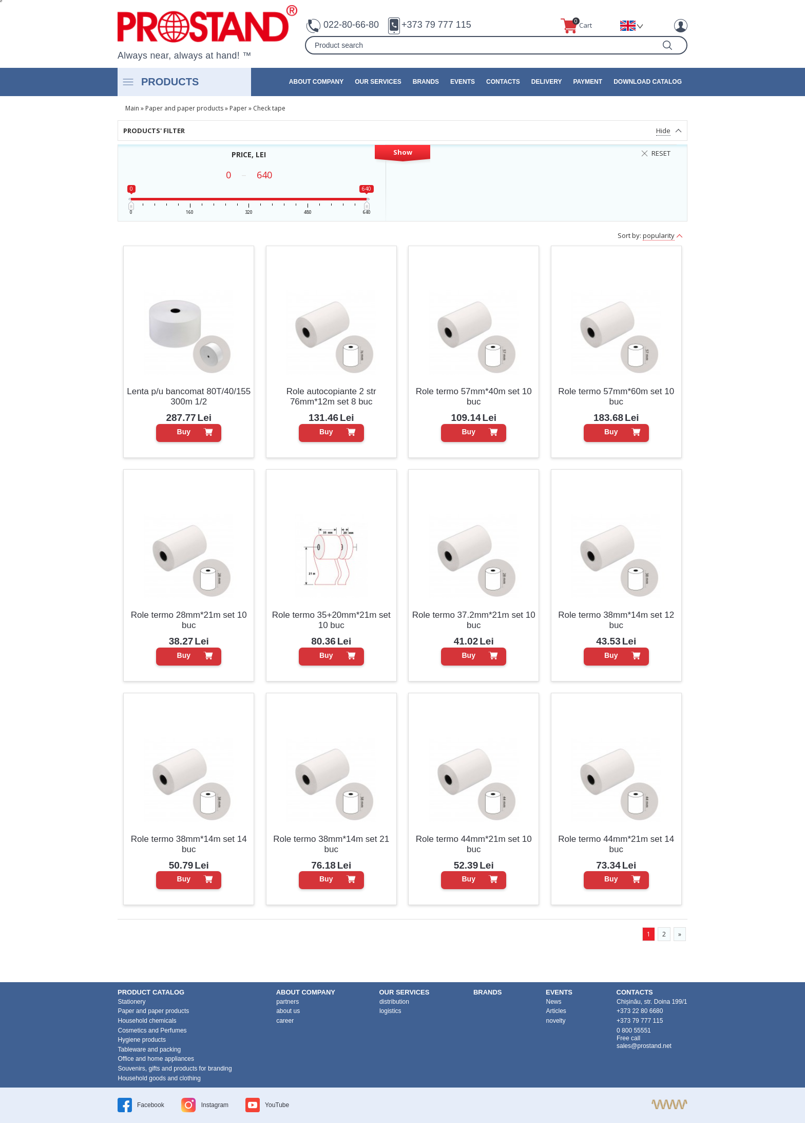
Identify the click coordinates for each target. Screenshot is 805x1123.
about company (316, 81)
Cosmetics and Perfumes (152, 1030)
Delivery (546, 81)
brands (426, 81)
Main (132, 108)
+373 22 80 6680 (640, 1011)
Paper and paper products (184, 108)
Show (402, 152)
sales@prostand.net (644, 1046)
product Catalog (151, 992)
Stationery (132, 1001)
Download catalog (648, 81)
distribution (394, 1001)
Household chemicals (147, 1020)
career (285, 1020)
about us (288, 1011)
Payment (587, 81)
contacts (503, 81)
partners (287, 1001)
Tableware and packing (149, 1049)
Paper (238, 108)
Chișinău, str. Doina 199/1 (652, 1001)
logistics (390, 1011)
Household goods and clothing (159, 1078)
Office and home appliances (156, 1058)
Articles (556, 1011)
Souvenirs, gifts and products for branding (175, 1068)
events (462, 81)
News (554, 1001)
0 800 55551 (634, 1030)
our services (378, 81)
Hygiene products (142, 1039)
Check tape (269, 108)
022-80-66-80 (351, 25)
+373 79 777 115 (436, 25)
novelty (556, 1020)
